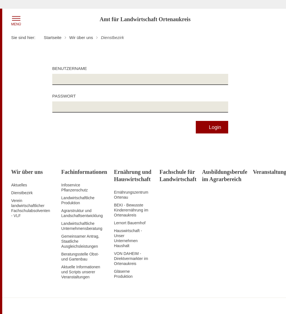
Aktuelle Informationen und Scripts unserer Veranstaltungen (80, 272)
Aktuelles (19, 185)
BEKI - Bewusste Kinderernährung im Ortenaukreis (131, 210)
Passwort (64, 96)
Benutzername (69, 68)
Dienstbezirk (22, 193)
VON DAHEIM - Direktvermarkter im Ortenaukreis (131, 258)
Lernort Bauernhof (130, 223)
